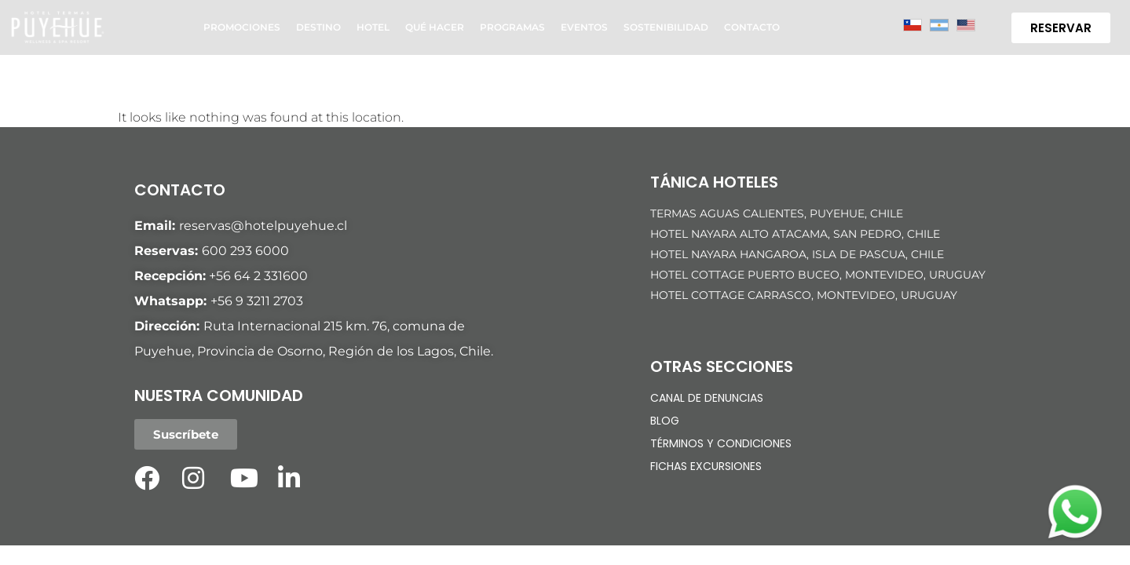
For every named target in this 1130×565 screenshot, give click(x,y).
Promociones (241, 27)
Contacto (752, 27)
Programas (512, 27)
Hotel (373, 27)
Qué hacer (434, 27)
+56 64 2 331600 (258, 275)
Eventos (584, 27)
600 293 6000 (245, 250)
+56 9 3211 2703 (256, 300)
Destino (318, 27)
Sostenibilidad (666, 27)
